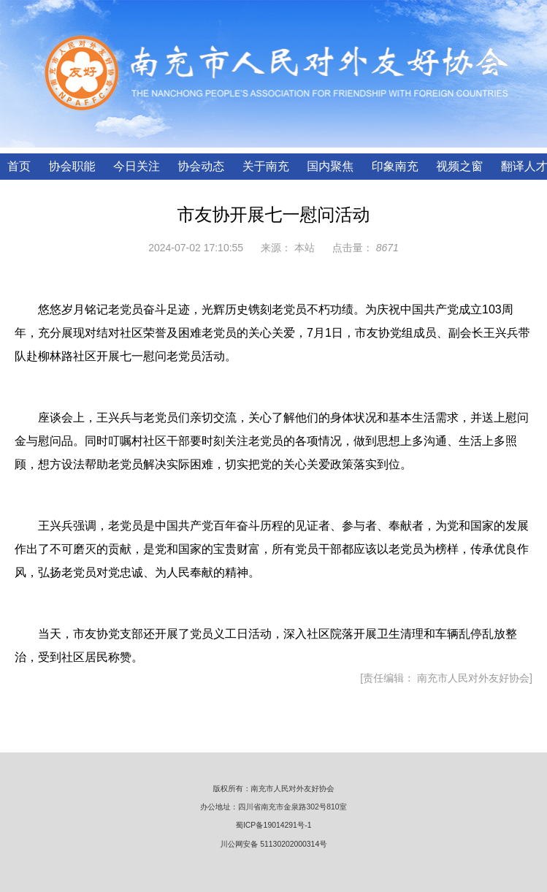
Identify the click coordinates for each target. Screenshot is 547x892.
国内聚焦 (330, 166)
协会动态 (200, 166)
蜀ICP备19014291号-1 (274, 825)
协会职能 (71, 166)
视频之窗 (459, 166)
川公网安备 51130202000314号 (273, 844)
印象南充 (395, 166)
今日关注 (136, 166)
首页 (19, 166)
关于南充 (265, 166)
